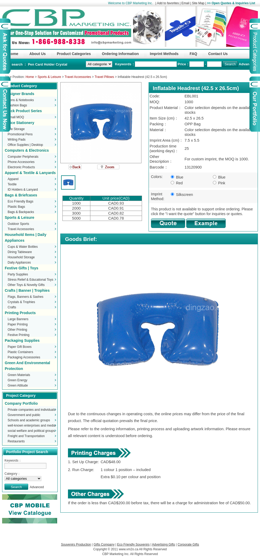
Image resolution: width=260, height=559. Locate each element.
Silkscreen (182, 194)
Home (30, 77)
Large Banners (18, 319)
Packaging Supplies (22, 340)
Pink (219, 183)
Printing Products (20, 313)
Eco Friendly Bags (20, 201)
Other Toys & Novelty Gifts (26, 285)
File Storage (16, 129)
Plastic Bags (16, 207)
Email (185, 3)
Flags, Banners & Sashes (25, 297)
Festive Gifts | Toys (21, 268)
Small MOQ (16, 117)
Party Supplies (18, 274)
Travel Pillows (104, 77)
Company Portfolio (21, 403)
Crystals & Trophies (21, 302)
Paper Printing (18, 324)
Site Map (198, 3)
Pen (31, 64)
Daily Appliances (19, 262)
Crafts (12, 307)
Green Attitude (18, 385)
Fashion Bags (17, 105)
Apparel (13, 179)
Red (177, 183)
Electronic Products (21, 167)
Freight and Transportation (26, 436)
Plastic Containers (20, 352)
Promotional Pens (20, 134)
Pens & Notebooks (21, 100)
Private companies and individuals (31, 410)
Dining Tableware (20, 252)
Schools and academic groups (29, 420)
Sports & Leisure (49, 77)
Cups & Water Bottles (23, 247)
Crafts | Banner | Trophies (27, 290)
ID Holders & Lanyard (23, 189)
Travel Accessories (78, 77)
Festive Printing (19, 335)
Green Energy (17, 380)
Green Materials (19, 375)
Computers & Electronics (27, 150)
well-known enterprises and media (31, 425)
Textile (12, 184)
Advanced (247, 64)
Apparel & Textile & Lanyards (30, 173)
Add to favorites (168, 3)
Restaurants (16, 441)
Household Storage (21, 257)
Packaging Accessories (24, 357)
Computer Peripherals (23, 157)
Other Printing (17, 330)
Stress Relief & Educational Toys (30, 279)
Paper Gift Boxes (20, 347)
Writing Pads (17, 139)
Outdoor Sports (18, 224)
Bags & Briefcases (21, 195)
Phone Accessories (21, 162)
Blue (177, 177)
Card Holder (45, 64)
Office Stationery (19, 123)
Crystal (61, 64)
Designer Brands (19, 94)
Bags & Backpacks (21, 212)
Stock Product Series (23, 111)
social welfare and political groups (31, 431)
